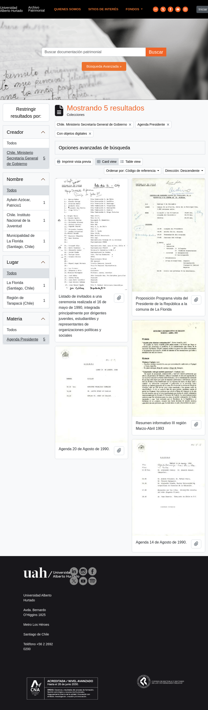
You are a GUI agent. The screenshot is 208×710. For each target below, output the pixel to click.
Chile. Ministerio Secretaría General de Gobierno (25, 158)
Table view (130, 161)
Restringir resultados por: (26, 113)
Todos (12, 143)
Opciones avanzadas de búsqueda (94, 147)
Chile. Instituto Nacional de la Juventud (25, 220)
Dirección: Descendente (183, 171)
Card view (107, 161)
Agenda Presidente (25, 340)
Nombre (15, 179)
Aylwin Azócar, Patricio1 (25, 202)
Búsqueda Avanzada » (104, 66)
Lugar (13, 262)
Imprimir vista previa (74, 161)
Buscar (156, 52)
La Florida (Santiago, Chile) (25, 285)
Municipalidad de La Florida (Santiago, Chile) (25, 241)
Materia (14, 318)
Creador (15, 132)
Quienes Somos (67, 9)
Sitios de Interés (103, 9)
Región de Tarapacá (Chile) (25, 300)
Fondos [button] (133, 9)
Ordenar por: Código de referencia (131, 171)
